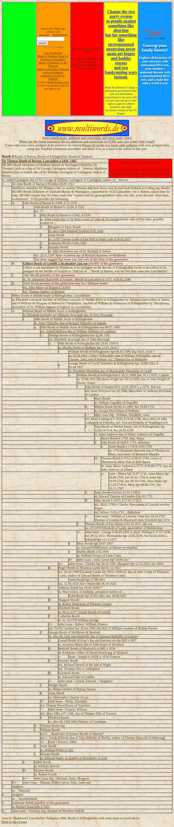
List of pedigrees (53, 53)
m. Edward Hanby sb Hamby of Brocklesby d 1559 (73, 758)
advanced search (60, 35)
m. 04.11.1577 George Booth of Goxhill (84, 612)
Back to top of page (14, 822)
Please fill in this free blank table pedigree (110, 145)
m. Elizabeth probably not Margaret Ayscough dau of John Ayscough (68, 315)
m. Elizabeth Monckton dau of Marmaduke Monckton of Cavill (110, 371)
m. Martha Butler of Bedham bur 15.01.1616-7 (88, 347)
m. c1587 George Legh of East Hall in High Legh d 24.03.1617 (89, 239)
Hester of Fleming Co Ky (53, 62)
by (58, 47)
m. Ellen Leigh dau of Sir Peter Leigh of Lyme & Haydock (78, 219)
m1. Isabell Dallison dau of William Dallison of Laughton (78, 331)
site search (48, 47)
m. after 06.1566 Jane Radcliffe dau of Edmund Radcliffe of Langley (93, 636)
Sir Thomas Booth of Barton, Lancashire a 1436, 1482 (39, 161)
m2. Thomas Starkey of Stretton (44, 291)
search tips (44, 35)
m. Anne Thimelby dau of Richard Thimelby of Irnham (70, 323)
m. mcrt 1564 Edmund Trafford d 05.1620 (75, 231)
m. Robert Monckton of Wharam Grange (84, 604)
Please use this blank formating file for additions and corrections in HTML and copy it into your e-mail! (87, 141)
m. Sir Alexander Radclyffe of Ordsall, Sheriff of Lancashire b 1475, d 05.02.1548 (77, 279)
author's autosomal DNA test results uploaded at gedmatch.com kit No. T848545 (53, 74)
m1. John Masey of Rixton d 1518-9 (46, 287)
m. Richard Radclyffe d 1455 (31, 807)
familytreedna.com (58, 82)
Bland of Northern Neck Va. (53, 56)
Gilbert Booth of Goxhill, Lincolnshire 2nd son (55, 263)
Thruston (53, 66)
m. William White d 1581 (57, 750)
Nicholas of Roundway (53, 59)
